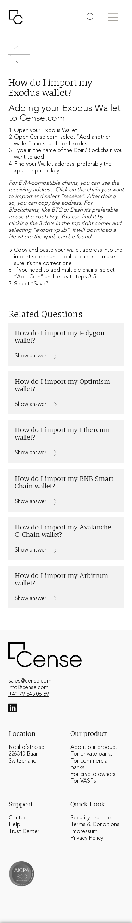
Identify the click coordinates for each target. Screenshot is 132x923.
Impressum (84, 832)
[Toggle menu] (113, 17)
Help (14, 825)
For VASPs (83, 781)
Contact (18, 818)
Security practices (92, 818)
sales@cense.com (29, 681)
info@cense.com (28, 688)
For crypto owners (92, 774)
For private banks (91, 754)
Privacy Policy (86, 838)
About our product (93, 747)
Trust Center (23, 832)
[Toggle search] (90, 17)
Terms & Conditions (94, 825)
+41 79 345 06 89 (28, 694)
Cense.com (43, 137)
